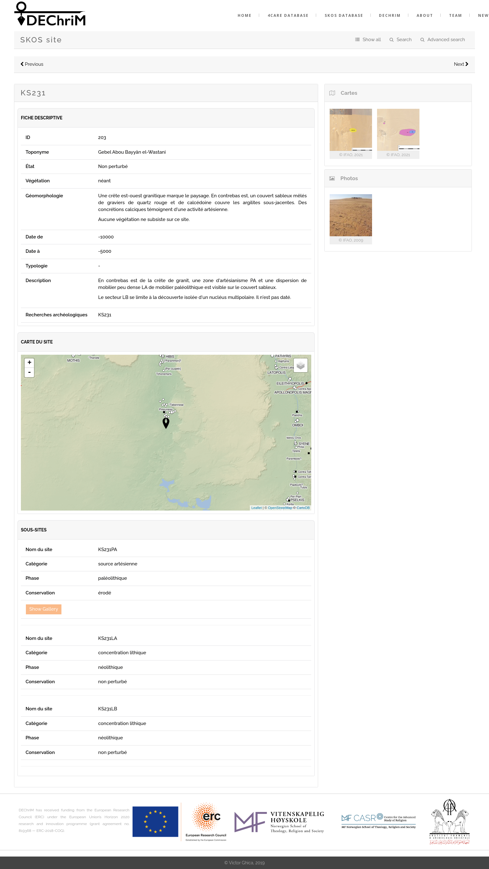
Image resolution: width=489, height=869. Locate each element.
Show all (372, 39)
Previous (31, 64)
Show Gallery (43, 609)
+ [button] (29, 363)
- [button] (29, 372)
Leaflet (256, 508)
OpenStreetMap (280, 508)
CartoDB (303, 508)
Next (461, 64)
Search (404, 39)
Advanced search (446, 39)
